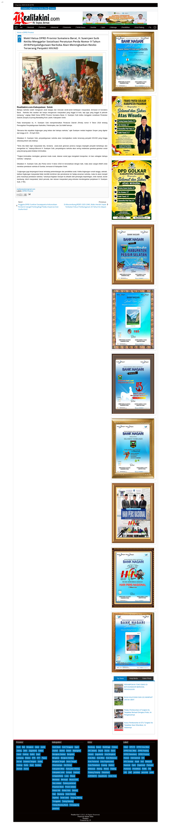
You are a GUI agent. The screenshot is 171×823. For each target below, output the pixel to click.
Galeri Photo (146, 678)
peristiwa (136, 772)
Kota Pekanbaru (94, 765)
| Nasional (21, 27)
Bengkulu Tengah (59, 761)
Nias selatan (57, 783)
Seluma (75, 790)
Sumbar (38, 765)
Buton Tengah (71, 761)
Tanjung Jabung (76, 798)
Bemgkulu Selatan (59, 754)
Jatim (25, 751)
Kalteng (25, 754)
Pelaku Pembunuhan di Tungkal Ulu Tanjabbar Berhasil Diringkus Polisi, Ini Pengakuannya (137, 712)
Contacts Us (25, 8)
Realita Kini (75, 815)
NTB (33, 758)
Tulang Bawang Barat (60, 805)
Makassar (91, 769)
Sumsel (19, 769)
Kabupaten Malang (72, 769)
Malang (99, 769)
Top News (120, 678)
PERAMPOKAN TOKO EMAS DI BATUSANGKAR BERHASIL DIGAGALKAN (135, 687)
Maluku (27, 758)
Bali (23, 747)
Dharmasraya (57, 765)
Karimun (76, 772)
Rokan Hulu (66, 790)
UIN (125, 772)
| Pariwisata (58, 27)
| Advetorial (46, 27)
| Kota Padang (131, 27)
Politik (144, 769)
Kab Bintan (68, 765)
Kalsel (19, 754)
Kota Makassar (111, 758)
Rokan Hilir (56, 790)
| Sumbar (84, 27)
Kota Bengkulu (110, 754)
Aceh (18, 747)
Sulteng (19, 765)
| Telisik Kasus (72, 27)
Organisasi (141, 765)
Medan (106, 769)
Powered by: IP (85, 820)
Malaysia (148, 761)
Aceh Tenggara (67, 747)
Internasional (135, 758)
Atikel (126, 747)
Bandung (91, 747)
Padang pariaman (69, 783)
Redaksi (52, 8)
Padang (113, 769)
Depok (100, 751)
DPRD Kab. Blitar (130, 751)
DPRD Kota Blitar (143, 747)
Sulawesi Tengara (29, 761)
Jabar (37, 747)
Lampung (20, 758)
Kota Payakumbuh (107, 761)
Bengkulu (30, 747)
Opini (134, 765)
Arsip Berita (133, 678)
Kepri (38, 754)
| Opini (94, 27)
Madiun (111, 765)
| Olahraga (104, 27)
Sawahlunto (102, 776)
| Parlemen (33, 27)
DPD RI (132, 747)
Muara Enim (73, 780)
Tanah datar (64, 798)
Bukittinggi (106, 747)
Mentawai (56, 780)
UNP (130, 772)
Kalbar (40, 751)
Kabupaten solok (58, 772)
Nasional (127, 765)
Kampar (69, 772)
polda (151, 772)
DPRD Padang (143, 751)
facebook (147, 5)
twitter (144, 5)
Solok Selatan (70, 794)
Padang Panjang (94, 772)
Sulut (31, 765)
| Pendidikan (117, 27)
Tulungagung (74, 805)
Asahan (55, 751)
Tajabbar (56, 798)
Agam (77, 747)
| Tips (142, 27)
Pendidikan (136, 769)
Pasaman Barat (58, 787)
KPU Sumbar (128, 761)
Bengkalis (70, 754)
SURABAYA (92, 776)
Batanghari (77, 751)
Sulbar (40, 761)
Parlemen (127, 769)
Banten (62, 751)
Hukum (126, 758)
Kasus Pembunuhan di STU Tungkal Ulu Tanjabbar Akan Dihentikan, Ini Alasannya (138, 725)
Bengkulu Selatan (67, 758)
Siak (54, 794)
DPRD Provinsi (27, 191)
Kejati (137, 761)
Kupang (104, 765)
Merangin (64, 780)
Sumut (26, 769)
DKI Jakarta (92, 751)
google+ (151, 5)
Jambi (43, 747)
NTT (38, 758)
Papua (44, 758)
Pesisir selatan (70, 787)
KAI (143, 758)
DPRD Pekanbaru (130, 754)
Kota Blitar (100, 758)
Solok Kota (112, 776)
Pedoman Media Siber (40, 8)
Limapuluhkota (58, 776)
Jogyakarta (33, 751)
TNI (149, 769)
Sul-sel (19, 761)
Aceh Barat (56, 747)
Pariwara (150, 765)
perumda (145, 772)
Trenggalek (57, 801)
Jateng (19, 751)
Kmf (142, 761)
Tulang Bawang (67, 801)
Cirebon (114, 747)
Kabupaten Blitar (58, 769)
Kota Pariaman (93, 761)
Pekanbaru (106, 772)
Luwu (67, 776)
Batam (68, 751)
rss (154, 5)
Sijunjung (60, 794)
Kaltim (32, 754)
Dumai (107, 751)
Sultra (26, 765)
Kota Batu (91, 758)
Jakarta (90, 754)
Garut (113, 751)
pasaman (56, 808)
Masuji (72, 776)
